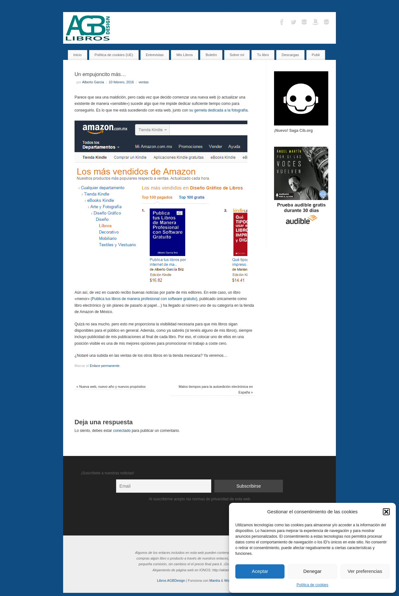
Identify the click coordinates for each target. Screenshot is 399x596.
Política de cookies (312, 585)
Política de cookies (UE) (114, 55)
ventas (144, 82)
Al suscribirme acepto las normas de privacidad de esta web (199, 499)
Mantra (214, 580)
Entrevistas (226, 8)
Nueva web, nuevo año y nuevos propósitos (111, 386)
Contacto (283, 8)
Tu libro (247, 8)
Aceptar (260, 571)
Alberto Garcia (93, 82)
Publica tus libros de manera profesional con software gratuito (144, 299)
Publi (316, 55)
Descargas (324, 8)
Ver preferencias (365, 571)
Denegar (312, 571)
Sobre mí (303, 8)
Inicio (186, 8)
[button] (386, 512)
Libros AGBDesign (171, 580)
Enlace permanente (105, 366)
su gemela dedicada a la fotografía (218, 110)
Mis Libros (204, 8)
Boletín (264, 8)
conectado (121, 430)
